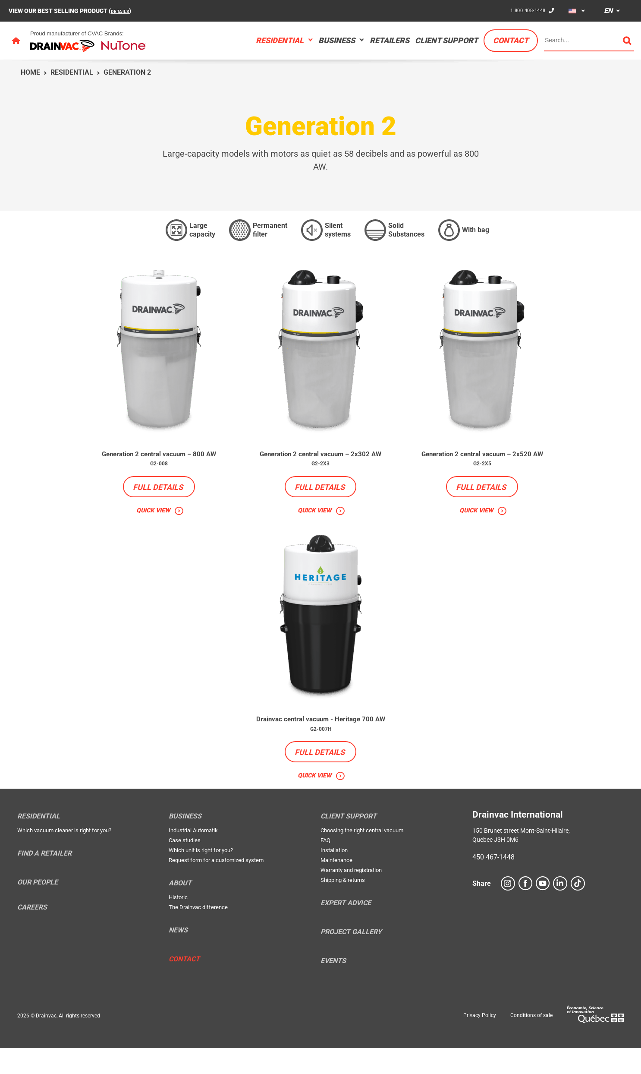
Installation (334, 875)
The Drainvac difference (198, 932)
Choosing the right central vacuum (361, 856)
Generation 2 (127, 72)
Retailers (389, 40)
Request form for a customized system (216, 885)
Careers (32, 933)
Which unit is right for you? (201, 875)
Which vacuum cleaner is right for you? (64, 856)
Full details (158, 498)
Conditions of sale (531, 1041)
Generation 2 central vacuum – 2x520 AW (482, 459)
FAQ (325, 865)
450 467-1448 (493, 882)
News (178, 955)
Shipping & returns (342, 905)
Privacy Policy (479, 1041)
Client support (446, 40)
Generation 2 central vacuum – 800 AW (158, 459)
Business (336, 40)
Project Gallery (351, 957)
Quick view (153, 522)
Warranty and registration (351, 895)
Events (333, 986)
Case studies (185, 865)
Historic (178, 922)
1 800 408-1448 (524, 10)
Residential (280, 40)
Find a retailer (44, 878)
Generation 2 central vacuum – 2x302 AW (320, 459)
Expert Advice (345, 928)
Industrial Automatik (193, 856)
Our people (37, 907)
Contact (510, 40)
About (180, 908)
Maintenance (336, 885)
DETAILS (123, 10)
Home (30, 72)
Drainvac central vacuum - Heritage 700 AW (321, 737)
